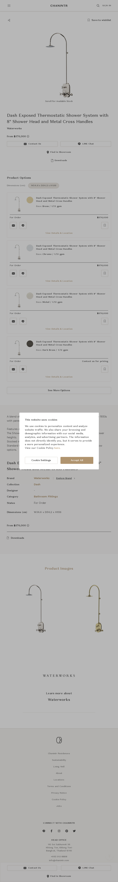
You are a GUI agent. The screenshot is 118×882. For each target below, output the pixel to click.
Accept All (77, 460)
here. (57, 448)
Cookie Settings (41, 460)
